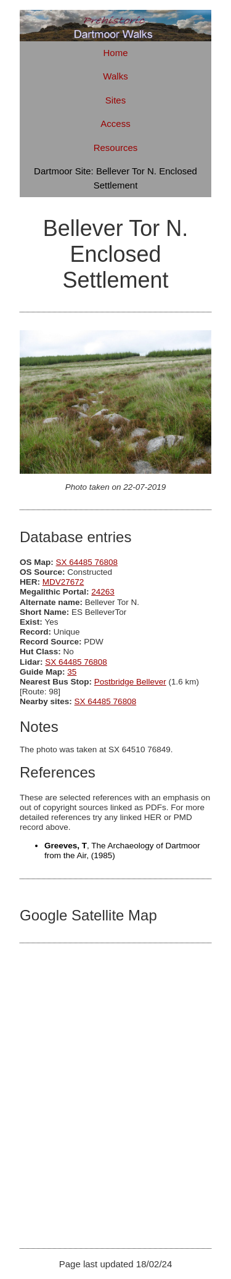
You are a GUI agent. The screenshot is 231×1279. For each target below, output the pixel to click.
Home (115, 52)
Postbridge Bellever (130, 681)
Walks (115, 76)
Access (115, 123)
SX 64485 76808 (87, 562)
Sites (115, 100)
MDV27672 (63, 582)
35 (71, 671)
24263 (103, 591)
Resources (116, 147)
